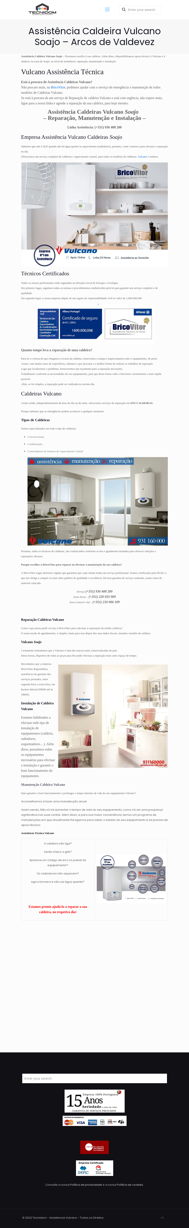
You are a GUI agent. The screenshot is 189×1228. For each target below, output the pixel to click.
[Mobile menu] (107, 9)
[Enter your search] (140, 9)
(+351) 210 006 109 (106, 602)
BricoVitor (58, 87)
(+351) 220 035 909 (102, 596)
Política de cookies (130, 1185)
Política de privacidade (86, 1185)
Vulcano (142, 156)
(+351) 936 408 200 (108, 127)
